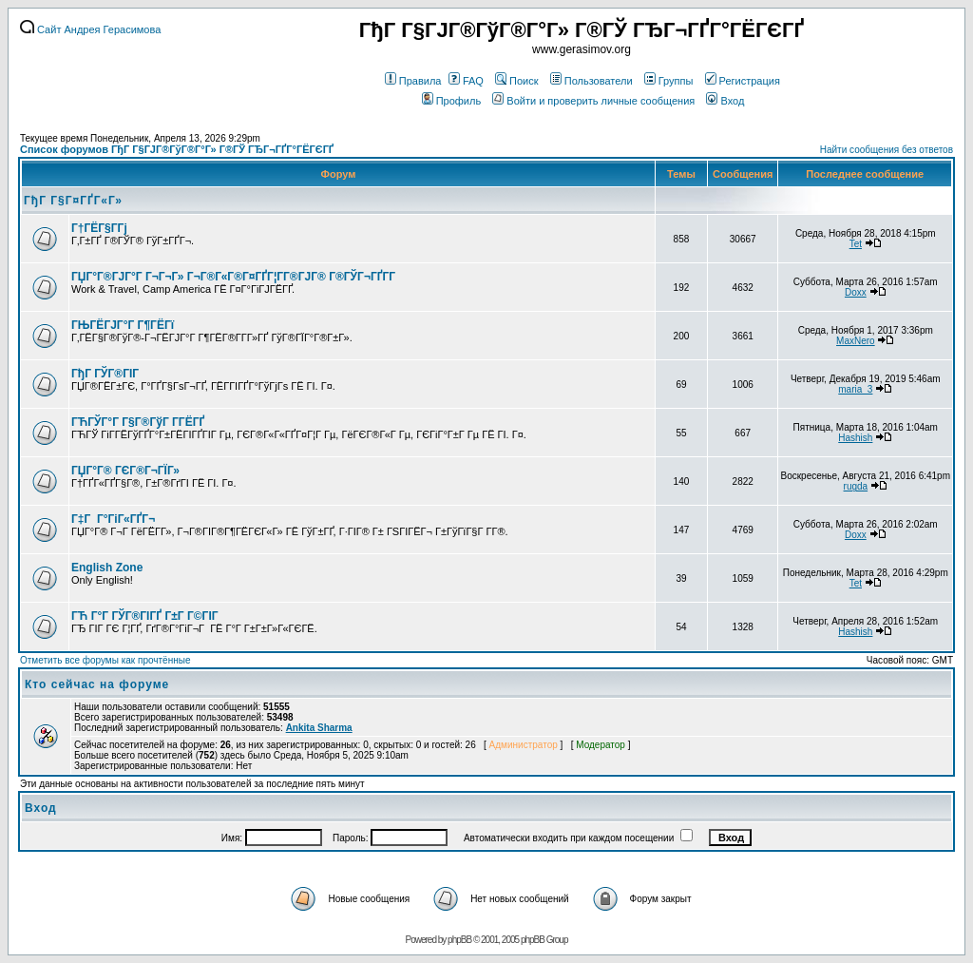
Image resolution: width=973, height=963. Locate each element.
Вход (725, 100)
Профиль (452, 100)
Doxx (856, 292)
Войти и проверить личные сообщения (593, 100)
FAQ (466, 81)
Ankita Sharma (319, 727)
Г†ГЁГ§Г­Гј (99, 228)
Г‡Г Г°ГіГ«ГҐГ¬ (113, 519)
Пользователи (591, 81)
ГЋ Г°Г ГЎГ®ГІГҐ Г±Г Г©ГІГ (146, 616)
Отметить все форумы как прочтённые (105, 660)
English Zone (107, 567)
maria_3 (855, 389)
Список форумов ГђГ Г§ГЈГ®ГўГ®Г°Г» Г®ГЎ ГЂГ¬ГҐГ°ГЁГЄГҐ (177, 149)
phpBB (459, 939)
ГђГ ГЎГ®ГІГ (106, 373)
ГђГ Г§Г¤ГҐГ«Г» (73, 200)
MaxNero (855, 341)
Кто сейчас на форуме (97, 684)
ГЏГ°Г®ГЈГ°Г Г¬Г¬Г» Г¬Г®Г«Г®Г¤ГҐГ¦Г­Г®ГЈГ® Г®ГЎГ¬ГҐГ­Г (234, 276)
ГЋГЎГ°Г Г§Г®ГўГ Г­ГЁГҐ (137, 422)
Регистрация (742, 81)
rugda (856, 486)
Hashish (855, 438)
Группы (669, 81)
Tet (855, 244)
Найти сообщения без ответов (886, 149)
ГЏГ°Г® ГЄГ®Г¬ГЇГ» (125, 470)
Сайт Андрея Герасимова (90, 29)
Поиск (516, 81)
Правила (413, 81)
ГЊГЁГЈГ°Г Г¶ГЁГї (122, 325)
